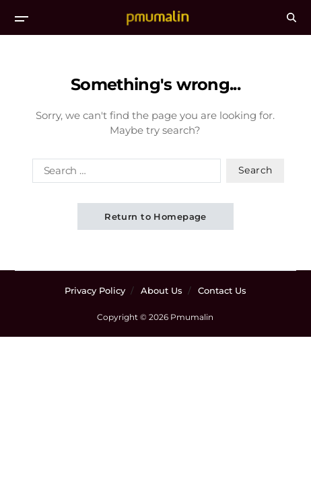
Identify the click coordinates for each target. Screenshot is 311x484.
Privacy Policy (95, 290)
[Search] (291, 17)
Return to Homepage (155, 216)
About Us (161, 290)
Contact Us (222, 290)
